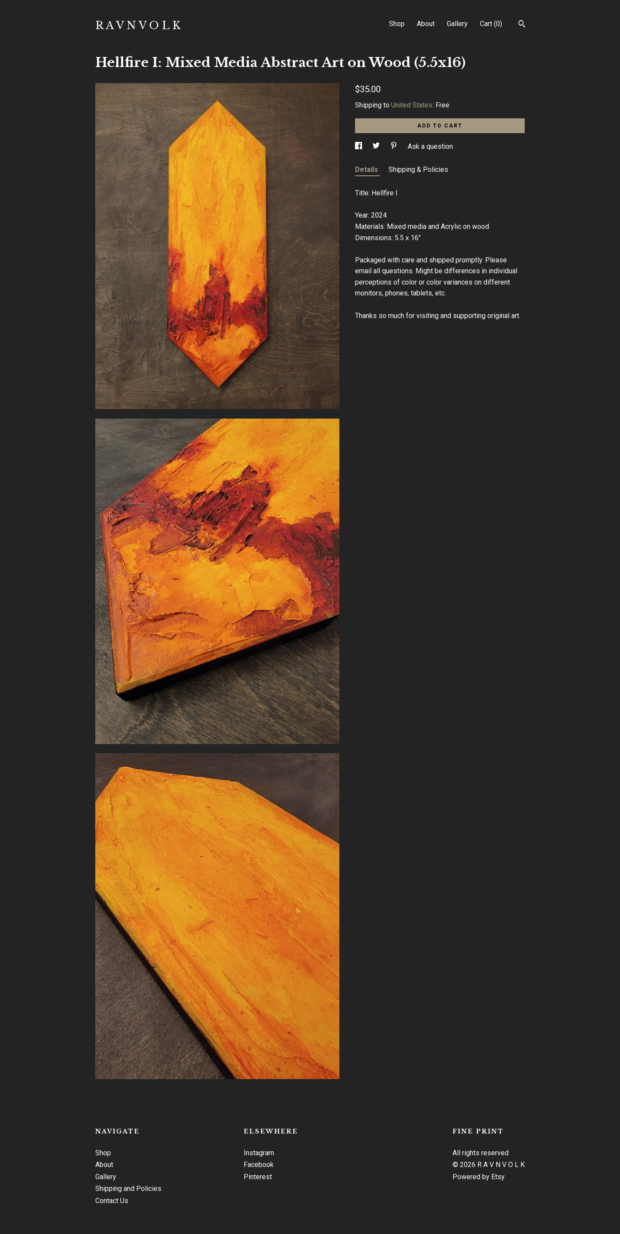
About (426, 24)
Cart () (491, 24)
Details (367, 169)
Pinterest (258, 1177)
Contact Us (111, 1201)
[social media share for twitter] (377, 146)
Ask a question (430, 146)
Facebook (259, 1164)
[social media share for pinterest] (394, 146)
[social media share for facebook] (359, 146)
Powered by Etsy (478, 1177)
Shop (397, 24)
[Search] (522, 25)
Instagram (259, 1153)
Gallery (457, 24)
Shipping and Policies (128, 1188)
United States (411, 105)
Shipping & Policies (418, 169)
